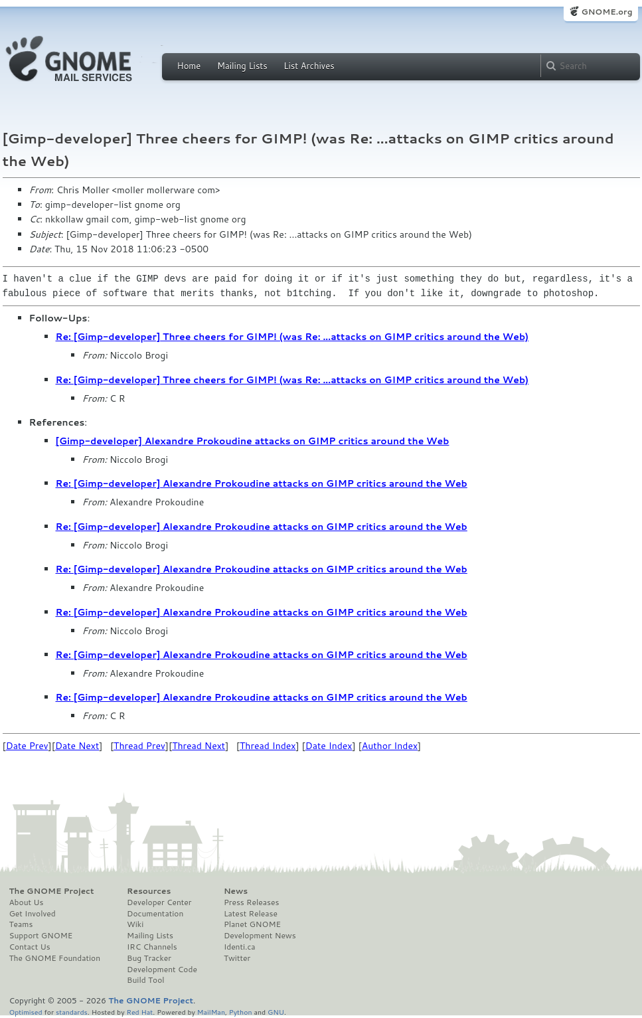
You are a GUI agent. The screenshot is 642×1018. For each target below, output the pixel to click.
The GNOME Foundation (55, 958)
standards (72, 1012)
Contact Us (29, 947)
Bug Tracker (149, 958)
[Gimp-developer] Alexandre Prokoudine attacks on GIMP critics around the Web (252, 441)
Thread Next (198, 745)
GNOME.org (606, 11)
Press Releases (251, 902)
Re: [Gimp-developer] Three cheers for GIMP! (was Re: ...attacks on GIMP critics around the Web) (292, 336)
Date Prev (27, 745)
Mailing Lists (242, 66)
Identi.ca (240, 947)
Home (189, 66)
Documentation (155, 913)
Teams (21, 924)
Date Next (77, 745)
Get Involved (32, 913)
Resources (149, 891)
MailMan (211, 1012)
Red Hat (139, 1012)
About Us (26, 902)
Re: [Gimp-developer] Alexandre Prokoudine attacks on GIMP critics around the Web (261, 483)
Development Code (162, 969)
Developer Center (159, 902)
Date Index (329, 745)
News (236, 891)
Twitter (237, 958)
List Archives (308, 66)
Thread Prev (139, 745)
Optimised (25, 1012)
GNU (276, 1012)
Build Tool (145, 980)
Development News (260, 935)
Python (240, 1012)
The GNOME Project (51, 891)
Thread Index (268, 745)
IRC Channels (152, 947)
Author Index (390, 745)
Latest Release (251, 913)
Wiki (135, 924)
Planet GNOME (252, 924)
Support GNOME (41, 935)
